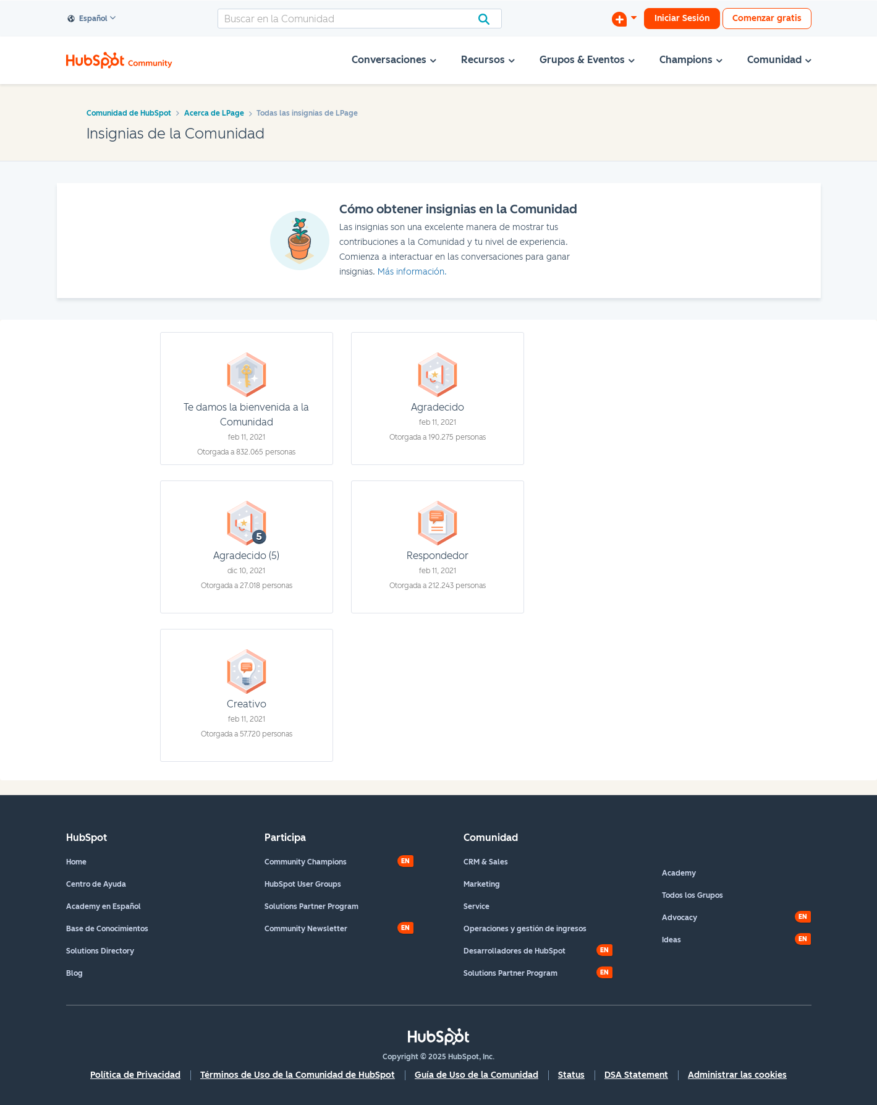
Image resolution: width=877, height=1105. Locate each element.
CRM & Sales (486, 862)
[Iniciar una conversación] (624, 19)
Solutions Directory (100, 951)
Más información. (412, 272)
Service (476, 906)
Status (571, 1075)
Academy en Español (103, 906)
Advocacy (679, 917)
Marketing (482, 884)
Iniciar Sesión (682, 18)
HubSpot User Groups (303, 884)
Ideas (671, 940)
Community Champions (306, 862)
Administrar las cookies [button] (737, 1075)
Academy (679, 873)
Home (76, 862)
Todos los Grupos (692, 895)
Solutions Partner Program (311, 906)
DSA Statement (636, 1075)
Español (87, 19)
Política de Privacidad (135, 1075)
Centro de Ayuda (96, 884)
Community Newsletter (306, 928)
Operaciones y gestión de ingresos (525, 928)
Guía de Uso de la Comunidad (476, 1075)
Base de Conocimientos (107, 928)
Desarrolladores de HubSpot (515, 951)
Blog (74, 973)
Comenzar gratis (767, 18)
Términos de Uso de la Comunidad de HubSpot (297, 1075)
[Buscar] (360, 18)
